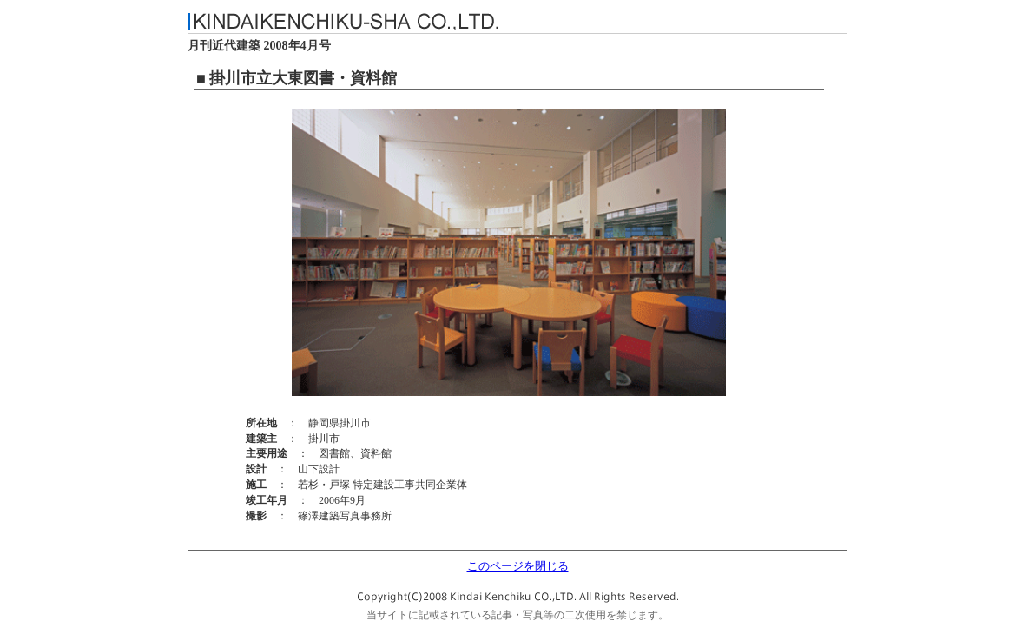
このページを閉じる (518, 566)
